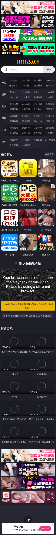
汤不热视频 (50, 139)
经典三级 (26, 109)
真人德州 (26, 80)
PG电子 (13, 80)
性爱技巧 (50, 133)
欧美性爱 (50, 104)
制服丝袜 (14, 109)
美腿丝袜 (14, 121)
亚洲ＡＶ (14, 92)
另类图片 (50, 121)
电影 (3, 106)
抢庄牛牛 (50, 85)
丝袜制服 (26, 97)
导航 (3, 142)
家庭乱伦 (26, 127)
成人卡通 (38, 104)
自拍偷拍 (26, 92)
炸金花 (26, 85)
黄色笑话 (38, 133)
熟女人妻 (14, 97)
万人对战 (38, 80)
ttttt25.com (28, 62)
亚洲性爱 (14, 104)
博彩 (3, 82)
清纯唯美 (26, 121)
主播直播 (38, 97)
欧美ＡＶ (38, 92)
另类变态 (50, 109)
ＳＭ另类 (50, 97)
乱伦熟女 (38, 109)
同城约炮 (14, 139)
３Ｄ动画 (50, 92)
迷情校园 (14, 133)
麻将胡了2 (14, 85)
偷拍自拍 (26, 104)
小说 (3, 130)
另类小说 (26, 133)
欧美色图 (38, 116)
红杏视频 (14, 144)
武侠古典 (50, 127)
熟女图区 (38, 121)
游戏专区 (50, 80)
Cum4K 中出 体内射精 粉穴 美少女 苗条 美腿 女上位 (27, 315)
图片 (3, 118)
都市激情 (14, 127)
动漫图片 (50, 116)
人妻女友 (38, 127)
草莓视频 (38, 139)
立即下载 (45, 528)
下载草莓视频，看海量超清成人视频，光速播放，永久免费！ (28, 306)
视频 (3, 94)
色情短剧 (26, 144)
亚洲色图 (26, 116)
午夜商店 (26, 139)
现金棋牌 (38, 85)
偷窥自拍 (14, 116)
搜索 (49, 69)
